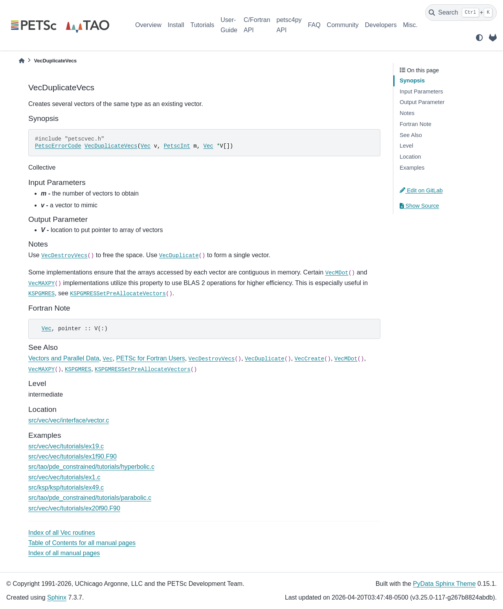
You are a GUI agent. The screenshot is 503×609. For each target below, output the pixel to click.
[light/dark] (479, 37)
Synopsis (412, 80)
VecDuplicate (179, 255)
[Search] (461, 12)
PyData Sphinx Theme (444, 583)
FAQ (314, 25)
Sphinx (56, 597)
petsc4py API (289, 24)
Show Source (419, 206)
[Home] (21, 61)
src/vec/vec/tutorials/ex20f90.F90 (74, 508)
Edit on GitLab (421, 190)
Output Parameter (422, 102)
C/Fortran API (257, 24)
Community (343, 25)
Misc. (410, 25)
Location (410, 157)
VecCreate (309, 359)
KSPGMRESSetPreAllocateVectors (118, 294)
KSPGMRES (41, 294)
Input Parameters (421, 91)
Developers (381, 25)
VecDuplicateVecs (110, 146)
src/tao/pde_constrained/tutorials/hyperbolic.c (91, 466)
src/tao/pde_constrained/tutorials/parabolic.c (89, 497)
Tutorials (202, 25)
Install (176, 25)
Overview (148, 25)
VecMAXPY (41, 283)
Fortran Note (415, 124)
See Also (411, 135)
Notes (407, 113)
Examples (412, 168)
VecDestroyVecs (64, 255)
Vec (146, 146)
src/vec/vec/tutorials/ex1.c (64, 477)
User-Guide (228, 24)
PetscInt (177, 146)
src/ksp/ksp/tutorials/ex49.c (66, 487)
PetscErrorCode (58, 146)
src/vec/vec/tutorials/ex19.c (66, 446)
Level (406, 146)
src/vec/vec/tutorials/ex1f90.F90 (72, 456)
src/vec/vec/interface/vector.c (68, 420)
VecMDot (337, 273)
